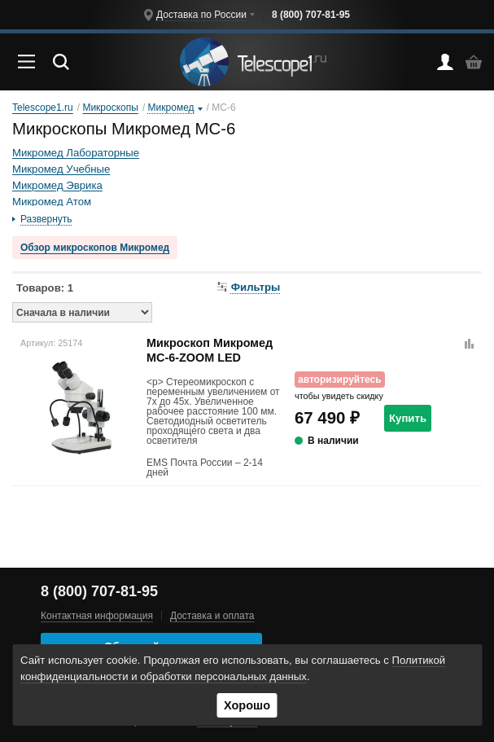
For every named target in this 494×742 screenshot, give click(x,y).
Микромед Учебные (61, 169)
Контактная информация (97, 616)
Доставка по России (201, 14)
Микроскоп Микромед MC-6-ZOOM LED (209, 349)
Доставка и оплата (212, 616)
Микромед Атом (51, 201)
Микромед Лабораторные (75, 153)
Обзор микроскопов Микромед (94, 247)
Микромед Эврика (57, 185)
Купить (407, 418)
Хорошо (247, 705)
